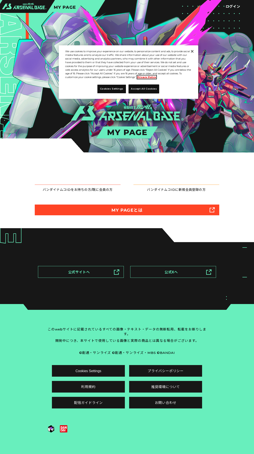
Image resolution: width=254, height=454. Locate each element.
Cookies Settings (88, 371)
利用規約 (88, 387)
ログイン (233, 7)
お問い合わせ (166, 403)
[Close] (192, 51)
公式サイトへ (93, 273)
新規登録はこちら (178, 173)
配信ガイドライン (88, 403)
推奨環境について (165, 387)
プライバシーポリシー (166, 371)
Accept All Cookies (144, 88)
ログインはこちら (80, 173)
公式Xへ (188, 273)
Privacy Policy (146, 77)
